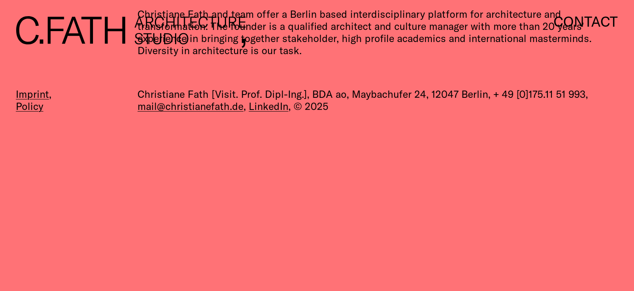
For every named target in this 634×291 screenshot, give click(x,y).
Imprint (32, 94)
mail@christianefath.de (190, 106)
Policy (29, 106)
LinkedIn (268, 106)
